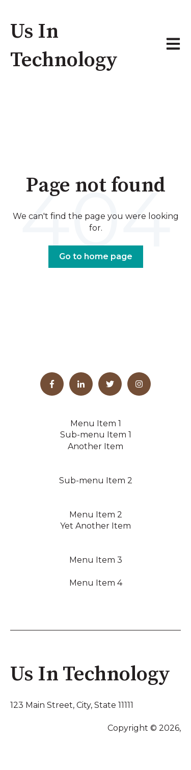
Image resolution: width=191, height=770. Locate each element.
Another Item (95, 446)
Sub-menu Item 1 (95, 434)
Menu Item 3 (95, 560)
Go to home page (95, 256)
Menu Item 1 (95, 423)
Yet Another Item (95, 526)
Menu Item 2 (95, 514)
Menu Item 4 (95, 583)
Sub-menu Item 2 (95, 480)
